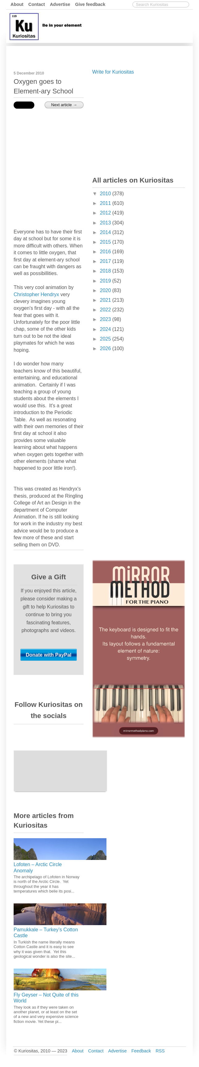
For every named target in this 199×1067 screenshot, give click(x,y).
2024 (106, 329)
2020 (106, 290)
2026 (106, 348)
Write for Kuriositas (113, 72)
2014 (106, 232)
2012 (106, 212)
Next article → (64, 104)
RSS (160, 1050)
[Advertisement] (138, 124)
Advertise (60, 4)
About (17, 4)
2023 (106, 319)
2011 (106, 203)
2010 (106, 193)
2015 (106, 242)
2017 (106, 261)
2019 (106, 280)
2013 (106, 222)
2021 (106, 300)
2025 (106, 338)
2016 (106, 251)
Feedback (141, 1050)
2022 (106, 309)
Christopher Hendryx (36, 294)
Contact (36, 4)
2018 (106, 271)
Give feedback (90, 4)
